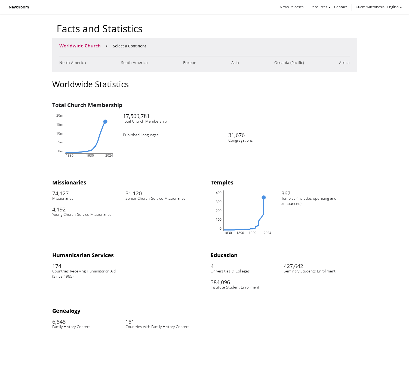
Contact (340, 6)
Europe (189, 62)
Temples (222, 182)
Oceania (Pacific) (289, 62)
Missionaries (69, 182)
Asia (235, 62)
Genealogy (66, 310)
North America (72, 62)
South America (134, 62)
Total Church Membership (87, 105)
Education (224, 255)
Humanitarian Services (83, 255)
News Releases (291, 6)
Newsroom (19, 7)
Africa (344, 62)
